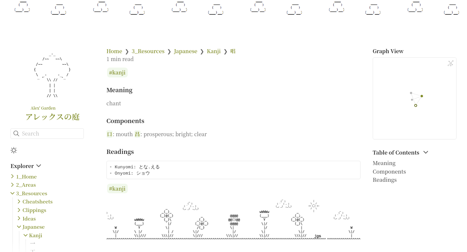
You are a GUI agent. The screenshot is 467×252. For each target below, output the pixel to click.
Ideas (29, 218)
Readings (385, 179)
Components (389, 171)
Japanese (34, 226)
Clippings (34, 209)
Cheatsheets (38, 201)
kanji (119, 72)
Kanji (35, 235)
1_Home (26, 176)
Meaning (384, 163)
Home (114, 51)
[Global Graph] (451, 63)
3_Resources (31, 193)
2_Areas (26, 184)
